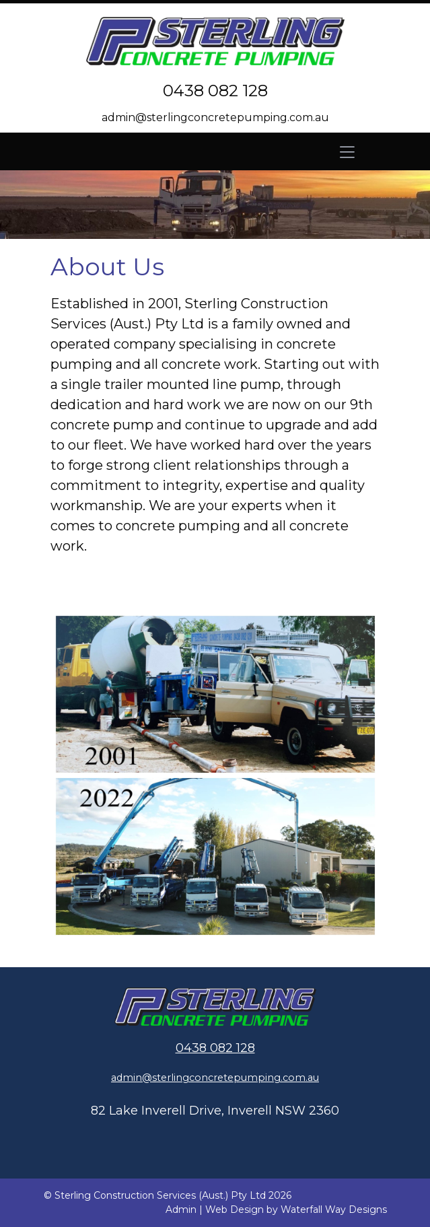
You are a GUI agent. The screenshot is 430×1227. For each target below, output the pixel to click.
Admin (181, 1209)
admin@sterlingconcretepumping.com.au (215, 117)
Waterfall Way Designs (334, 1209)
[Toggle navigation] (347, 151)
